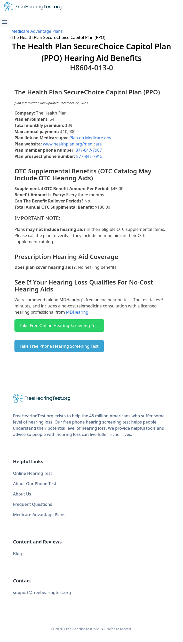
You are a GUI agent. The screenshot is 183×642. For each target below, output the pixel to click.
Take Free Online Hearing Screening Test (59, 325)
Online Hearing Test (32, 473)
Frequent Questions (32, 504)
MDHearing (77, 312)
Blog (17, 553)
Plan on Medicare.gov (90, 138)
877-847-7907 (89, 150)
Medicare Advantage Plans (37, 31)
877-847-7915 (89, 156)
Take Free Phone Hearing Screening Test (59, 346)
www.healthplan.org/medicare (72, 144)
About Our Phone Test (35, 483)
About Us (22, 494)
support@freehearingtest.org (42, 592)
